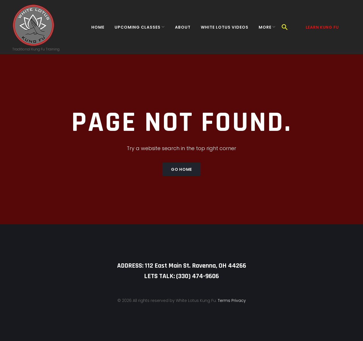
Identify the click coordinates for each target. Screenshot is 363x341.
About (179, 29)
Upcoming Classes (134, 29)
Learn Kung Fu (322, 29)
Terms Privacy (232, 300)
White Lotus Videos (221, 29)
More (261, 29)
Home (94, 29)
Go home (181, 174)
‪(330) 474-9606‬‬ (197, 276)
